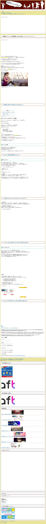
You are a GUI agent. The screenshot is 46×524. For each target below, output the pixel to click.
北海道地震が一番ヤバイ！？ (6, 431)
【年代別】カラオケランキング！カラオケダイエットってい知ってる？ (15, 198)
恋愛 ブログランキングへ (5, 500)
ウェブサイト (3, 348)
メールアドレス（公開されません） (7, 345)
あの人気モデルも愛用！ (5, 447)
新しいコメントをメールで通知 (7, 350)
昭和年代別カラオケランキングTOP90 (7, 436)
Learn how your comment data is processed (18, 355)
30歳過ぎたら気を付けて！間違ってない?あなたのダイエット (13, 104)
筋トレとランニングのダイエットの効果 (8, 112)
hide (8, 110)
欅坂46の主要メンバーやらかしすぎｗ (8, 442)
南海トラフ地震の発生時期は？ (6, 414)
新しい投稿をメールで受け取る (7, 352)
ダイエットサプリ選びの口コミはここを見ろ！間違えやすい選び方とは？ (15, 300)
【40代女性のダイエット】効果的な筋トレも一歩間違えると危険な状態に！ (12, 359)
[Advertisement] (22, 25)
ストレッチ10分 (5, 113)
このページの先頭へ (3, 522)
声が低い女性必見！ (5, 425)
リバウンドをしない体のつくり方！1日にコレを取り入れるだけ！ (16, 242)
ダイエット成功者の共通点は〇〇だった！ (12, 154)
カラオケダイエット (7, 521)
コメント (2, 339)
